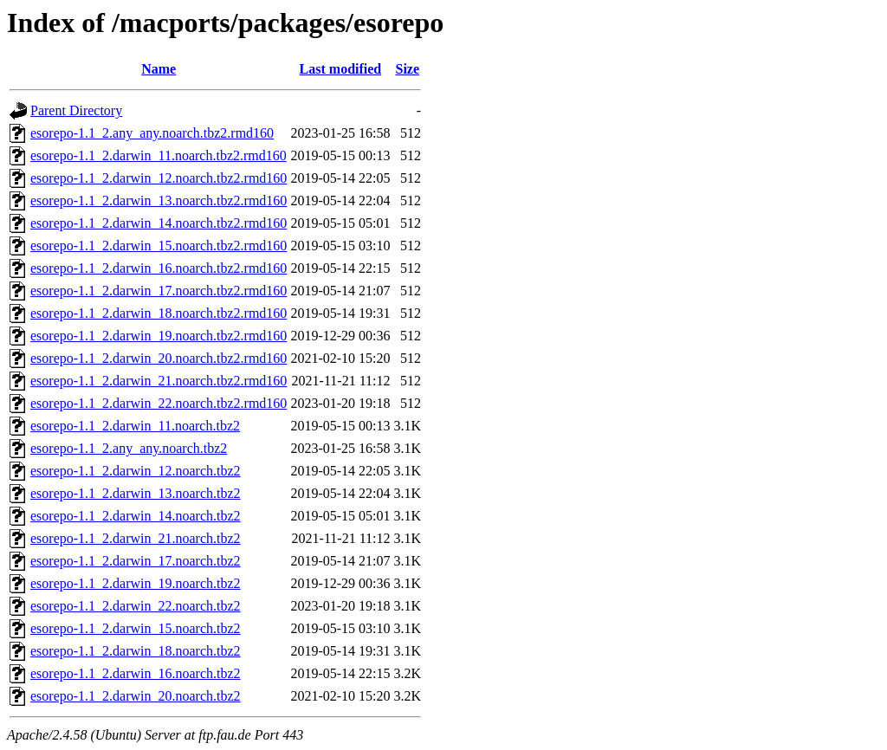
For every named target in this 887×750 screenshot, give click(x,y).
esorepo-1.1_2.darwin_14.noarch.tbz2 (135, 515)
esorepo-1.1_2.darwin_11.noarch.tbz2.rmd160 (158, 155)
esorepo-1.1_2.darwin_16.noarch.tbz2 (135, 673)
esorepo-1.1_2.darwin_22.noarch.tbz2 (135, 605)
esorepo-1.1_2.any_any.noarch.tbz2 (128, 448)
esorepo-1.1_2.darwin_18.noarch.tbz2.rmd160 (158, 313)
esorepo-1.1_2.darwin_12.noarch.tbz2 (135, 470)
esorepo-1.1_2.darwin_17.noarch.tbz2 (135, 560)
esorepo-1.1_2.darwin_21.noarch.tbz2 (135, 538)
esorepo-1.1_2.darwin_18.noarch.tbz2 (135, 650)
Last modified (341, 68)
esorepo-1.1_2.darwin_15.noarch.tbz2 (135, 628)
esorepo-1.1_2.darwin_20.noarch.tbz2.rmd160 (158, 358)
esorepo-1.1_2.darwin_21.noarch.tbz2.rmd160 (158, 380)
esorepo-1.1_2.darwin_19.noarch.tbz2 (135, 583)
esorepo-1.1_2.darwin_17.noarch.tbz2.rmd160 (158, 290)
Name (158, 68)
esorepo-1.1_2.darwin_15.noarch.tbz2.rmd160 (158, 245)
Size (407, 68)
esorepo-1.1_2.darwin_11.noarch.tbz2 (135, 425)
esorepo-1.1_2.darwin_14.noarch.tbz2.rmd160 (158, 223)
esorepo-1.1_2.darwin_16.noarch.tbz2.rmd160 (158, 268)
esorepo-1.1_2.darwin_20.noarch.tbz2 (135, 696)
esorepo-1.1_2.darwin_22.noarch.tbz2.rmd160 (158, 403)
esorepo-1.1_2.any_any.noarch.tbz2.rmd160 (152, 133)
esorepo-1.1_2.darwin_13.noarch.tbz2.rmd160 (158, 200)
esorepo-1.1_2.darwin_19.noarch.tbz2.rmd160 (158, 335)
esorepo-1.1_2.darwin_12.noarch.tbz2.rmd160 (158, 178)
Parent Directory (76, 110)
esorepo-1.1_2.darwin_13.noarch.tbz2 (135, 493)
